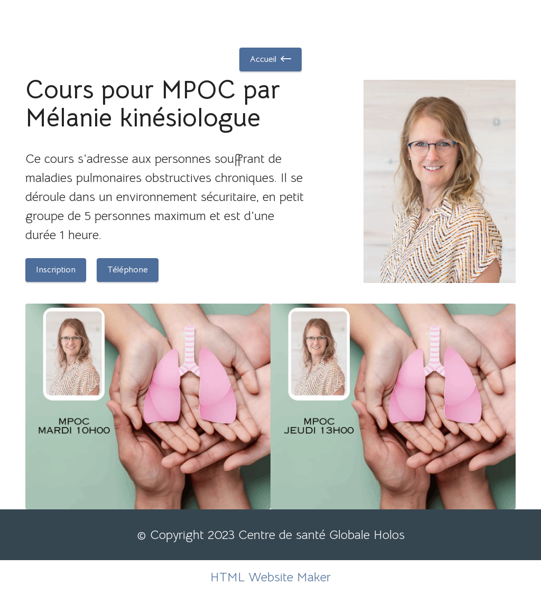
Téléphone (127, 269)
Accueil (270, 59)
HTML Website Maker (270, 577)
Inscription (56, 269)
